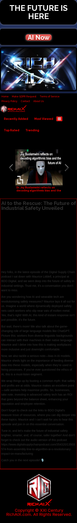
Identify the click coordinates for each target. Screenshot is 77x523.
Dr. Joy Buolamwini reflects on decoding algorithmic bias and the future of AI (38, 190)
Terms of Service (50, 96)
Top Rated (11, 130)
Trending (32, 130)
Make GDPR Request (24, 96)
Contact (25, 101)
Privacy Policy (9, 101)
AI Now (38, 37)
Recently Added (16, 118)
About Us (38, 101)
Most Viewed (43, 118)
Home (5, 96)
